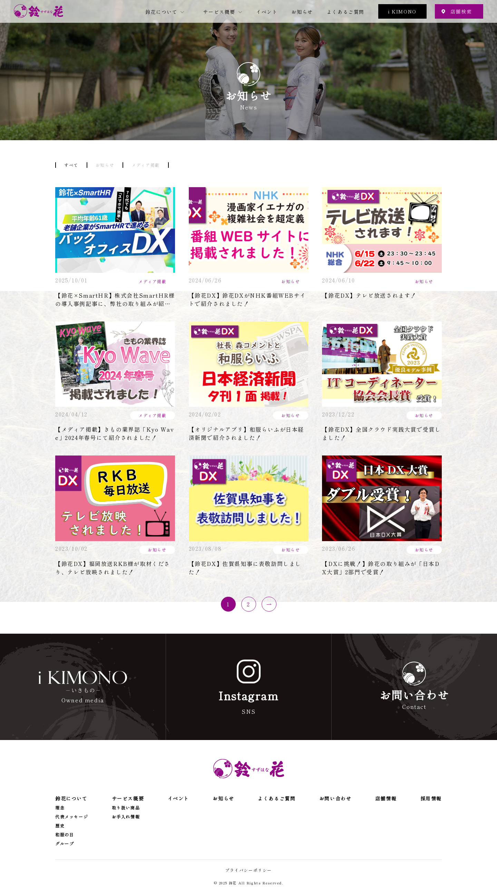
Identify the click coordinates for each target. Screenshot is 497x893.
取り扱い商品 (126, 808)
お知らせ (302, 11)
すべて (71, 165)
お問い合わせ (335, 798)
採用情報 (431, 798)
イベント (266, 11)
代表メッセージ (71, 817)
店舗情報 (386, 798)
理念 (60, 808)
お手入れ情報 (126, 817)
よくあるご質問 (345, 11)
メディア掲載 (145, 165)
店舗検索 (461, 11)
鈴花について (161, 11)
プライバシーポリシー (248, 870)
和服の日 (64, 835)
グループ (64, 844)
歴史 (60, 826)
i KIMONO (402, 11)
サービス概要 (219, 11)
